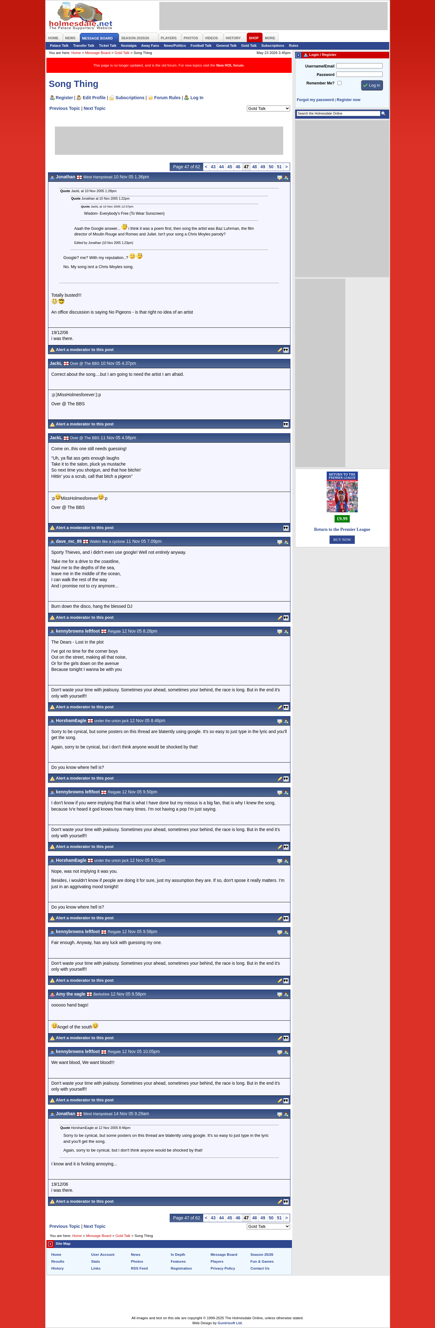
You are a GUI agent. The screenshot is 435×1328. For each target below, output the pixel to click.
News (136, 1254)
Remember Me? (320, 83)
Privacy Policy (223, 1268)
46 (238, 166)
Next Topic (95, 108)
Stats (95, 1261)
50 (271, 166)
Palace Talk (59, 45)
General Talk (226, 45)
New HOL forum (230, 65)
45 (229, 166)
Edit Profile (94, 97)
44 (221, 166)
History (57, 1268)
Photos (137, 1261)
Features (178, 1261)
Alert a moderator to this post (85, 349)
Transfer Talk (83, 45)
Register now (348, 100)
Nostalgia (128, 45)
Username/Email (320, 66)
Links (96, 1268)
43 (213, 166)
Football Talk (201, 45)
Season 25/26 (262, 1254)
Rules (293, 45)
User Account (102, 1254)
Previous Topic (65, 108)
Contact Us (260, 1268)
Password (326, 75)
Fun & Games (262, 1261)
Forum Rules (167, 97)
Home (76, 53)
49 (262, 166)
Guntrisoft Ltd (230, 1323)
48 (254, 166)
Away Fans (150, 45)
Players (217, 1261)
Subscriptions (272, 45)
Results (58, 1261)
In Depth (178, 1254)
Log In (196, 97)
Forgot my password (315, 100)
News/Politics (175, 45)
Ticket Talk (108, 45)
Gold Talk (249, 45)
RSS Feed (139, 1268)
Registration (181, 1268)
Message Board (97, 53)
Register (64, 97)
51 (279, 166)
